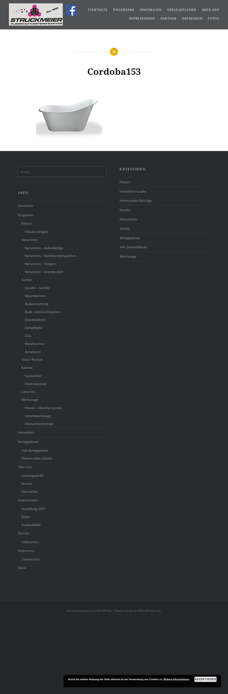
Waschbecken (35, 296)
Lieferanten (30, 542)
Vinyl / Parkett (32, 359)
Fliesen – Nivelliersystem (43, 408)
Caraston (28, 392)
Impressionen (142, 18)
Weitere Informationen (176, 679)
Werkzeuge (128, 256)
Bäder (25, 517)
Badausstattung (36, 304)
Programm (123, 10)
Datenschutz (30, 559)
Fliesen (125, 182)
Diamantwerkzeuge (39, 424)
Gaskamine (33, 376)
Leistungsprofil (32, 476)
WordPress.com (150, 610)
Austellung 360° (33, 509)
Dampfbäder (34, 328)
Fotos (213, 18)
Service (26, 484)
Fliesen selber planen (36, 458)
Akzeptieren (205, 679)
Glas (28, 336)
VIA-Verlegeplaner (35, 450)
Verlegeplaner (181, 10)
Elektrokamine (35, 384)
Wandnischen (34, 344)
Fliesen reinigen (36, 232)
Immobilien (151, 10)
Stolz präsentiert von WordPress (89, 610)
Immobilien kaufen (133, 191)
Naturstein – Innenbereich (44, 272)
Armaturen (33, 352)
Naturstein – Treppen (40, 264)
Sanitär (125, 229)
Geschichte (29, 492)
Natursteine (128, 219)
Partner (169, 18)
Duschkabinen (35, 320)
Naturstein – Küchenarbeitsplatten (50, 256)
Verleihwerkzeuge (38, 416)
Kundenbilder (31, 525)
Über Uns (210, 10)
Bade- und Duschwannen (43, 312)
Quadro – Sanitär (37, 288)
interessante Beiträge (136, 200)
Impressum (192, 18)
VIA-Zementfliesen (133, 247)
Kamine (125, 210)
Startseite (98, 10)
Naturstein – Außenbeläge (44, 248)
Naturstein (29, 240)
